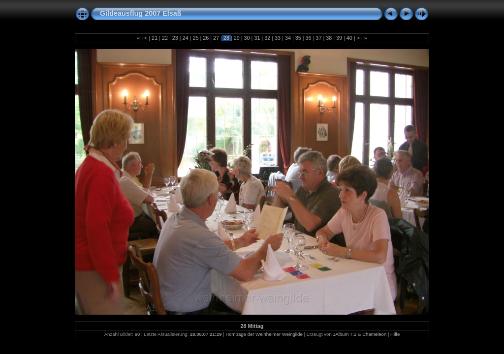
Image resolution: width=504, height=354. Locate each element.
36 (308, 38)
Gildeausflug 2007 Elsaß (141, 13)
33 (277, 38)
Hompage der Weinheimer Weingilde (263, 334)
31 (256, 38)
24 (185, 38)
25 (195, 38)
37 (318, 38)
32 (267, 38)
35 (298, 38)
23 (175, 38)
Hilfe (395, 334)
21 (154, 38)
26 (205, 38)
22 (164, 38)
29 (236, 38)
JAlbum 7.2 (344, 334)
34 (288, 38)
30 (247, 38)
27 (216, 38)
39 (339, 38)
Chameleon (374, 334)
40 (349, 38)
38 (328, 38)
